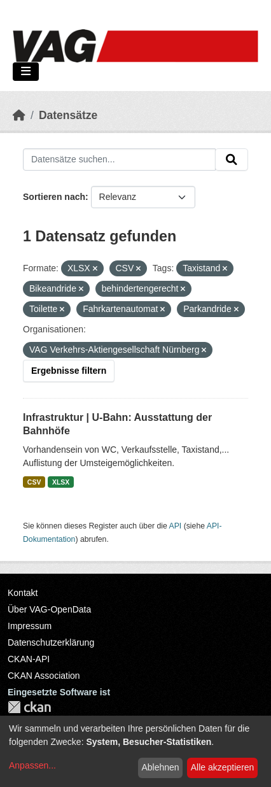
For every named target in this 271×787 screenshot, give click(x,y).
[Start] (19, 115)
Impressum (30, 626)
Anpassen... (32, 765)
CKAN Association (44, 675)
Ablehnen (160, 767)
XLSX (60, 482)
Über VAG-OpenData (49, 609)
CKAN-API (29, 659)
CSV (34, 482)
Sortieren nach (54, 197)
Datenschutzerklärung (51, 642)
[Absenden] (231, 159)
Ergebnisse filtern (68, 370)
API (175, 525)
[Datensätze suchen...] (119, 159)
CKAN (29, 707)
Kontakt (23, 593)
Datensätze (68, 115)
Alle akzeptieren (222, 767)
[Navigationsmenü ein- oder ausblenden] (26, 71)
